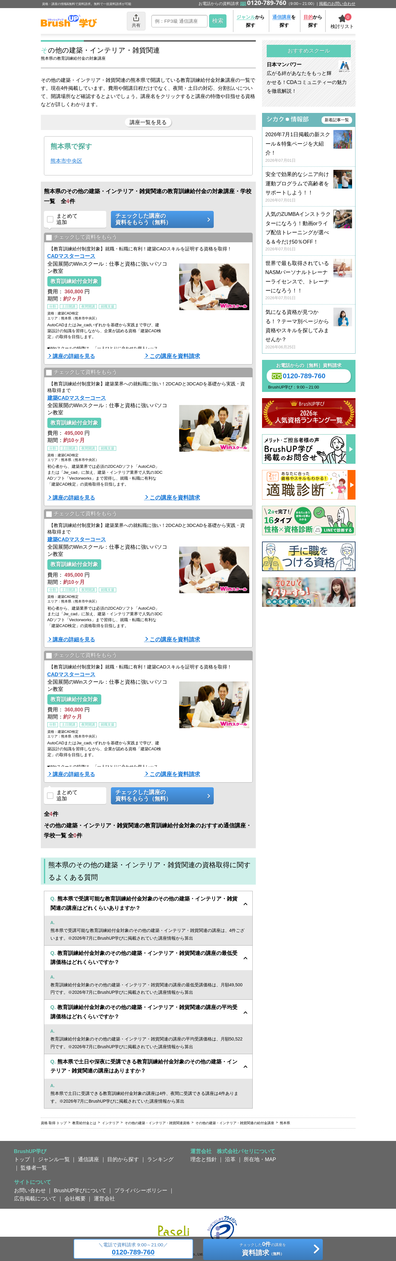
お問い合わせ (30, 1190)
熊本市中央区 (66, 161)
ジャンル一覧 (54, 1159)
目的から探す (123, 1159)
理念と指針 (203, 1159)
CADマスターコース (71, 256)
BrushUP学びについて (80, 1190)
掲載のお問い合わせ (337, 3)
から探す (250, 21)
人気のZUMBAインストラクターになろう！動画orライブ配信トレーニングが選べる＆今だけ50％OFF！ (308, 231)
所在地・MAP (260, 1159)
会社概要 (75, 1198)
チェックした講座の (160, 219)
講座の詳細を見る (74, 356)
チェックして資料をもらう (81, 237)
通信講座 (88, 1159)
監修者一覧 (34, 1167)
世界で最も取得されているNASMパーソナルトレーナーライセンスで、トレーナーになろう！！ (308, 280)
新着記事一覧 (337, 120)
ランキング (160, 1159)
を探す (284, 21)
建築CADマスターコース (76, 398)
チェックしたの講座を (263, 1250)
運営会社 (104, 1198)
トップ (22, 1159)
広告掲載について (35, 1198)
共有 (136, 21)
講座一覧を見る (148, 122)
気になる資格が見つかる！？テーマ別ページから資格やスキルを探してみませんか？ (308, 329)
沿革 (230, 1159)
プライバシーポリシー (140, 1190)
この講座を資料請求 (175, 356)
